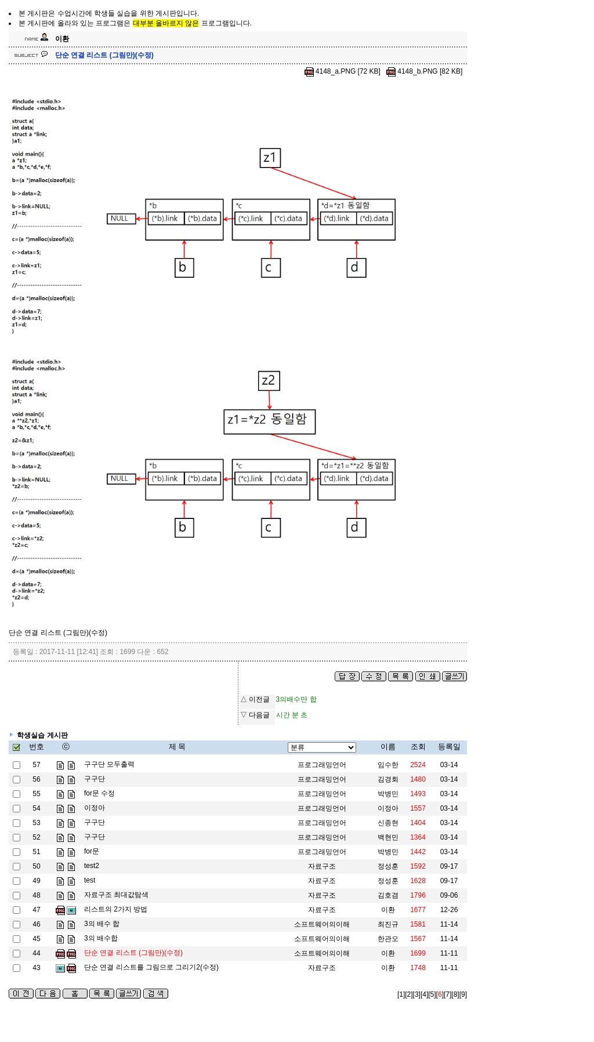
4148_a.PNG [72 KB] (343, 71)
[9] (463, 994)
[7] (447, 994)
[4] (424, 994)
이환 (388, 953)
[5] (432, 994)
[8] (455, 994)
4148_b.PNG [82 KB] (424, 71)
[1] (401, 994)
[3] (417, 994)
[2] (408, 994)
